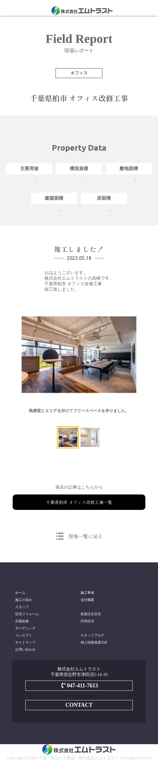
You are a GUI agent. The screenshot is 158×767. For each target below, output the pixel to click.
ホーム (20, 592)
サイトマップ (25, 642)
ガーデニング (25, 628)
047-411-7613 (79, 685)
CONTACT (79, 705)
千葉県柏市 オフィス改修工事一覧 (79, 502)
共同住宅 (87, 621)
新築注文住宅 (91, 614)
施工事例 (87, 592)
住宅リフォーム (27, 614)
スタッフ (22, 607)
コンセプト (23, 635)
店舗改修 (22, 621)
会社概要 (87, 600)
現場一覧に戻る (85, 536)
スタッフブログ (92, 635)
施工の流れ (23, 600)
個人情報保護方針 (94, 642)
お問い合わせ (25, 649)
